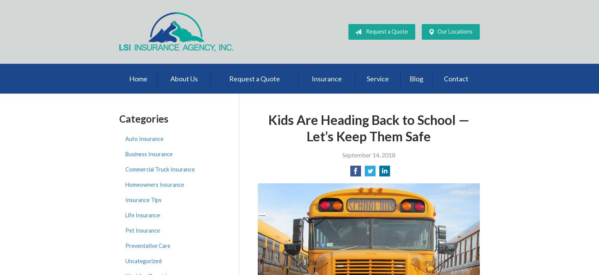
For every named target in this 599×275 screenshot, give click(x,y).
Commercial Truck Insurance (160, 169)
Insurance (327, 78)
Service (378, 78)
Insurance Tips (143, 200)
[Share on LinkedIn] (384, 173)
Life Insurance (142, 215)
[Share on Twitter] (370, 173)
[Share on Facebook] (355, 173)
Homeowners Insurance (154, 184)
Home (138, 78)
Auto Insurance (144, 139)
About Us (184, 78)
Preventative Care (147, 246)
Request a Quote (380, 32)
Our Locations (449, 32)
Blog (416, 78)
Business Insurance (149, 154)
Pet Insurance (142, 230)
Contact (456, 78)
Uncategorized (143, 261)
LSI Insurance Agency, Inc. (176, 32)
